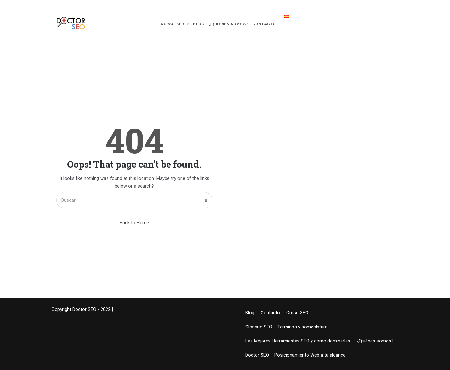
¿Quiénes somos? (228, 24)
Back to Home (134, 223)
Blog (198, 24)
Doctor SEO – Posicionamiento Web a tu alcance (295, 355)
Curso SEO (175, 24)
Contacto (264, 24)
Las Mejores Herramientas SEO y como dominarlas (297, 341)
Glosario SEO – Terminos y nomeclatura (286, 327)
